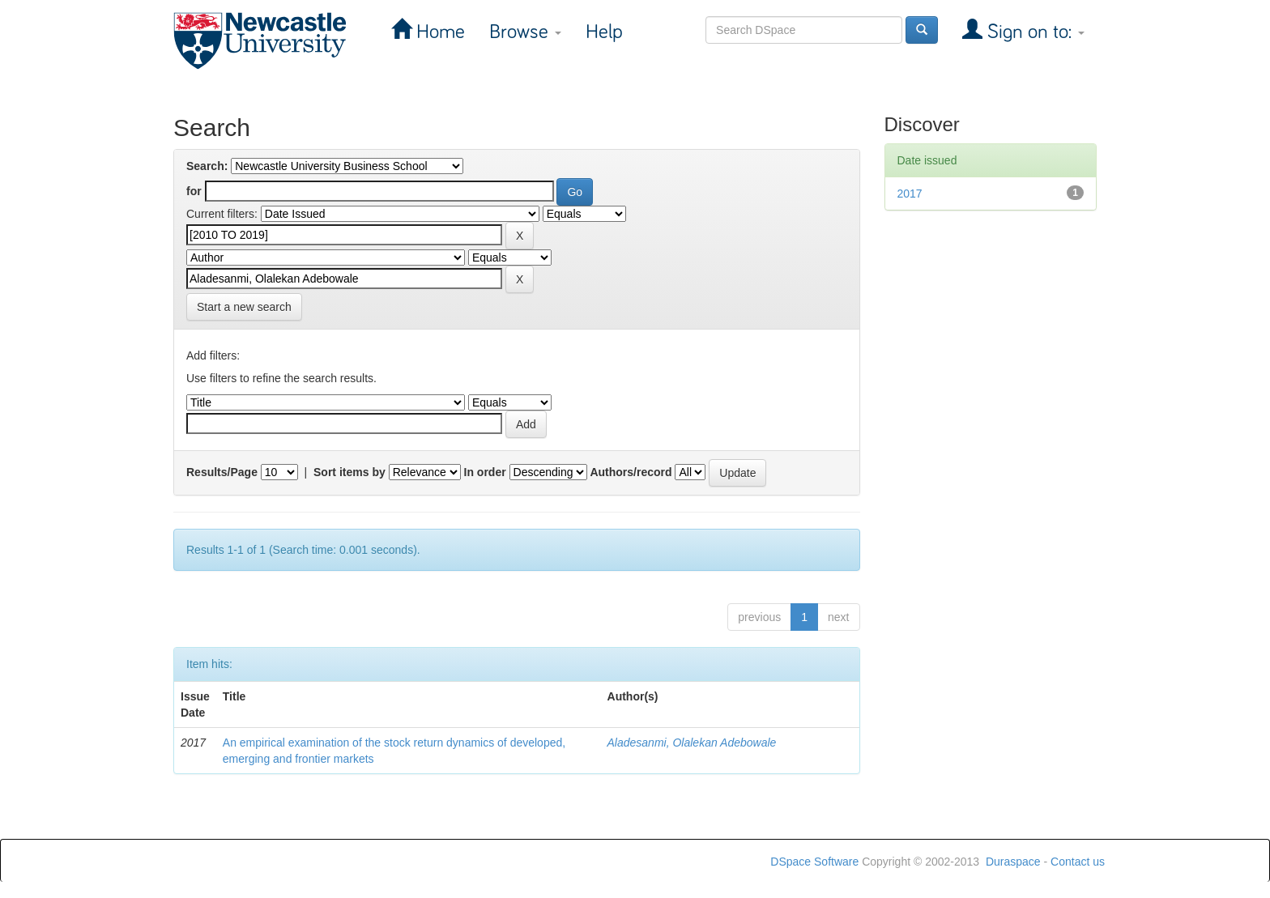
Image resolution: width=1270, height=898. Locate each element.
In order (485, 472)
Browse (525, 32)
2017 (910, 193)
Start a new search (244, 306)
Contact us (1078, 861)
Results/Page (222, 472)
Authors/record (630, 472)
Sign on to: (1033, 32)
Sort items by (349, 472)
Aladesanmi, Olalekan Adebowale (692, 742)
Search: (207, 166)
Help (604, 32)
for (194, 191)
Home (438, 32)
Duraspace (1013, 861)
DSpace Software (814, 861)
